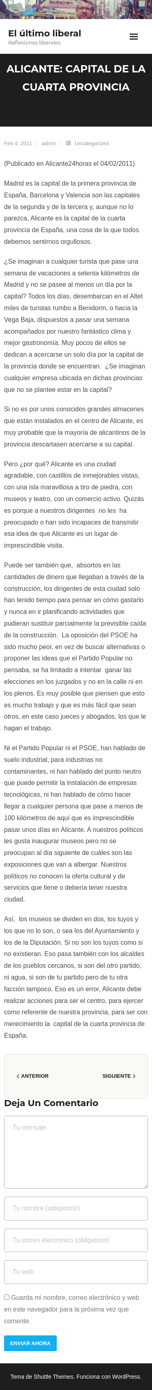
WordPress (126, 1376)
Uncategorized (92, 143)
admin (49, 143)
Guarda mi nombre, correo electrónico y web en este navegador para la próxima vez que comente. (71, 1309)
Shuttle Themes (53, 1376)
